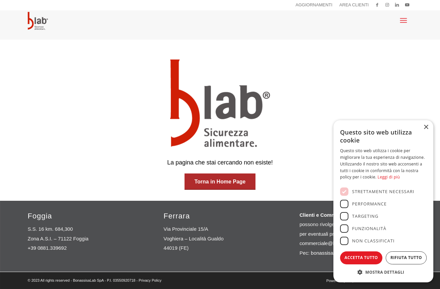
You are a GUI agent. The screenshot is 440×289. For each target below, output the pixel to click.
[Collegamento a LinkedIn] (397, 5)
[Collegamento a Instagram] (387, 5)
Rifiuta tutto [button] (406, 257)
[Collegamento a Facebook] (377, 5)
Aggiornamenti (313, 4)
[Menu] (403, 20)
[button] (383, 272)
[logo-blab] (38, 20)
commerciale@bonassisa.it (329, 243)
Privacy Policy (150, 280)
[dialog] (383, 201)
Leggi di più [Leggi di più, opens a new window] (389, 177)
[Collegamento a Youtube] (407, 5)
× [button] (425, 127)
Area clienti (354, 4)
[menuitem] (314, 5)
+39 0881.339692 (47, 248)
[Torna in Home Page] (220, 181)
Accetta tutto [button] (361, 257)
